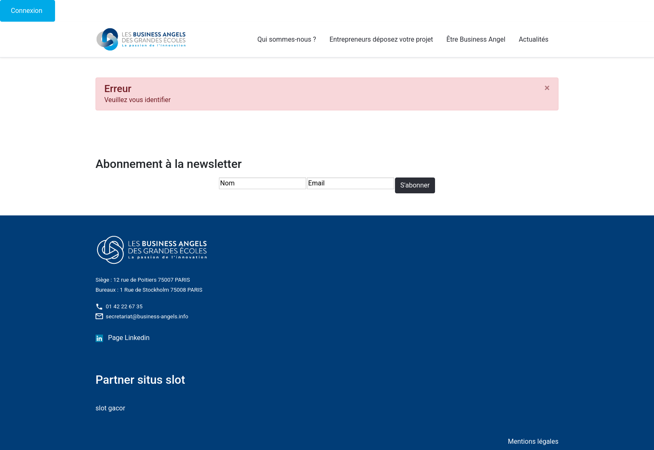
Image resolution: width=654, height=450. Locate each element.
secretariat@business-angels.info (142, 316)
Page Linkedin (129, 338)
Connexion (26, 11)
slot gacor (110, 408)
